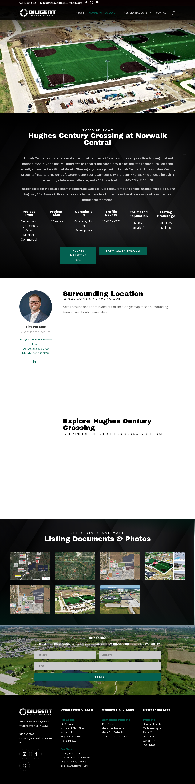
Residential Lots (135, 12)
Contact (162, 12)
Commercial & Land (102, 12)
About (80, 12)
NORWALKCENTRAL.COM (123, 250)
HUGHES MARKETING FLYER (78, 255)
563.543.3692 (41, 353)
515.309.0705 (40, 348)
